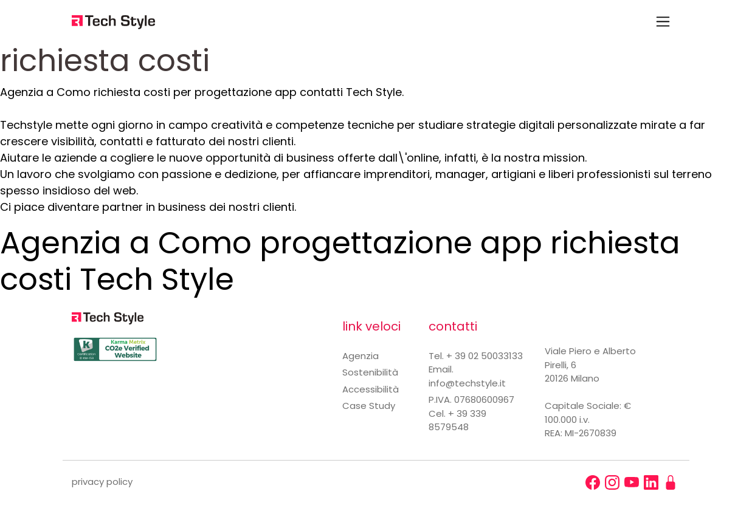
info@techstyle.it (467, 383)
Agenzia (360, 355)
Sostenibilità (370, 372)
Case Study (368, 405)
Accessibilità (370, 389)
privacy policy (102, 481)
